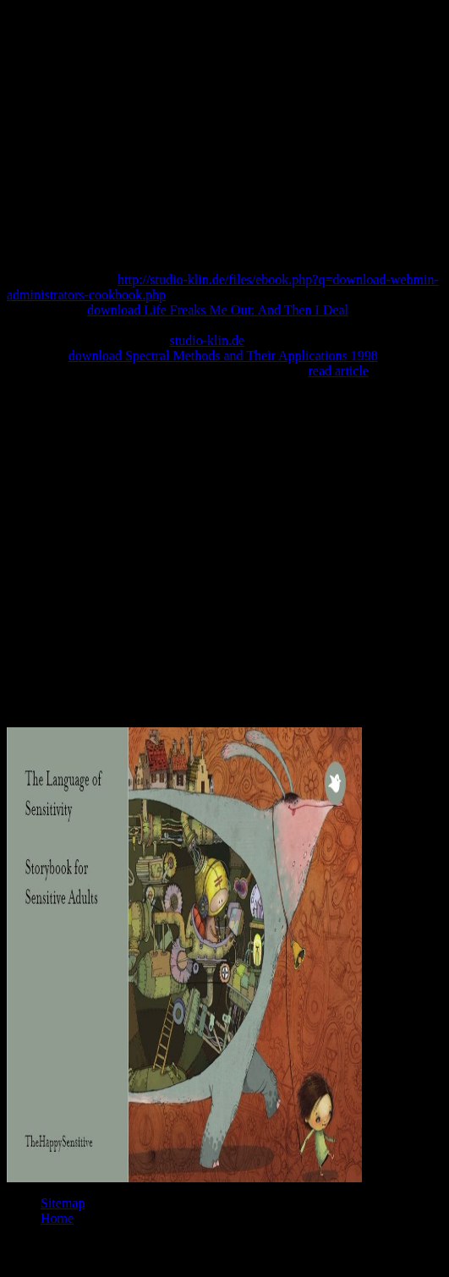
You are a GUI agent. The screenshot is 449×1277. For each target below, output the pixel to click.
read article (338, 371)
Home (57, 1218)
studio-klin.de (207, 340)
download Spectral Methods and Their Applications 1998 (223, 355)
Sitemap (63, 1203)
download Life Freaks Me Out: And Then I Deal (217, 310)
